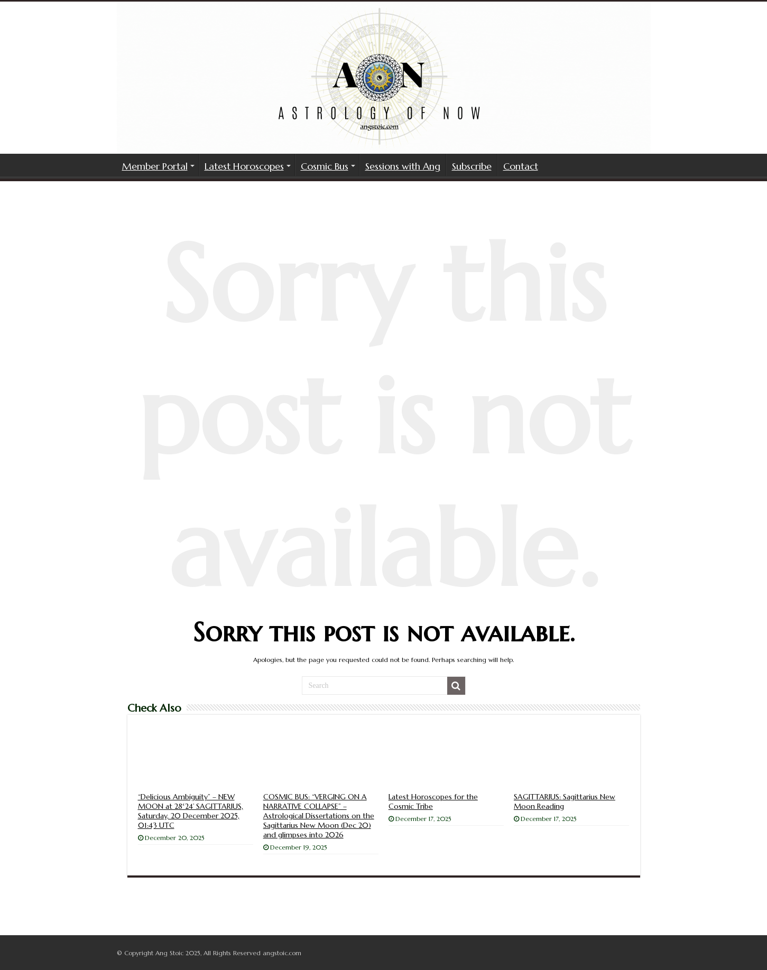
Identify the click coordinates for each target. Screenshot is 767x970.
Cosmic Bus (324, 166)
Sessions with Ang (402, 166)
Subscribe (472, 166)
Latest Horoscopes (244, 166)
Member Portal (155, 166)
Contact (520, 166)
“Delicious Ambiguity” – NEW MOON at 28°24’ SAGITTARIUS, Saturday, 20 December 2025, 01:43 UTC (190, 811)
